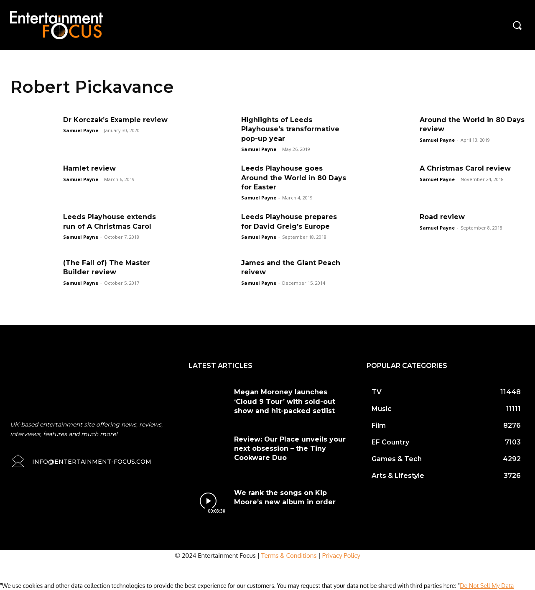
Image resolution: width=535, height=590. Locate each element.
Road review (442, 217)
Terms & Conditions (289, 555)
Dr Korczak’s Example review (115, 120)
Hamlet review (89, 168)
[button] (517, 25)
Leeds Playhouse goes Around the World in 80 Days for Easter (293, 177)
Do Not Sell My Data (487, 585)
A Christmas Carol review (465, 168)
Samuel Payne (80, 130)
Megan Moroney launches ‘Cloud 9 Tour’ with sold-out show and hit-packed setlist (284, 401)
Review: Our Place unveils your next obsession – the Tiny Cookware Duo (290, 448)
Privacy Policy (341, 555)
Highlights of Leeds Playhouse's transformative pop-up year (290, 129)
